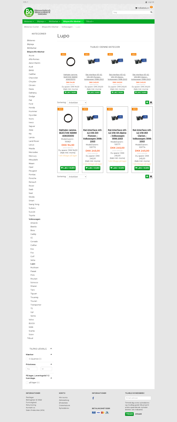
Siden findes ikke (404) (35, 410)
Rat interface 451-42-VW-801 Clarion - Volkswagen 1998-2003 (141, 77)
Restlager (30, 397)
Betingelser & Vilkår (34, 400)
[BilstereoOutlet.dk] (37, 11)
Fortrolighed (31, 403)
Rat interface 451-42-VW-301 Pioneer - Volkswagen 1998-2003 (94, 77)
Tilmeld (129, 414)
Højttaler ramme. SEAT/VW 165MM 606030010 (70, 77)
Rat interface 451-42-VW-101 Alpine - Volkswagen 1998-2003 (117, 77)
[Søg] (151, 12)
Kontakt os (30, 408)
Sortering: (61, 102)
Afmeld (138, 414)
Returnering (31, 405)
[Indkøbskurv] (144, 8)
